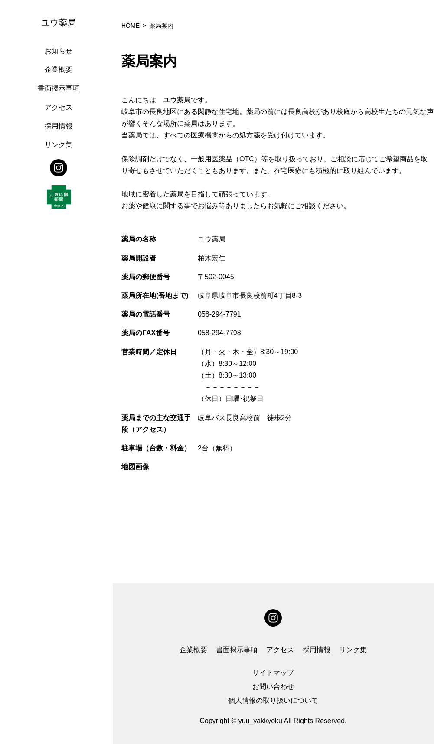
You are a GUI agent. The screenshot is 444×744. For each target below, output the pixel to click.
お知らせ (58, 51)
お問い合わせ (273, 686)
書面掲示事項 (58, 88)
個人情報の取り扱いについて (273, 700)
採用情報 (58, 126)
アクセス (58, 107)
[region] (61, 372)
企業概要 (58, 69)
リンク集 (58, 144)
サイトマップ (273, 672)
